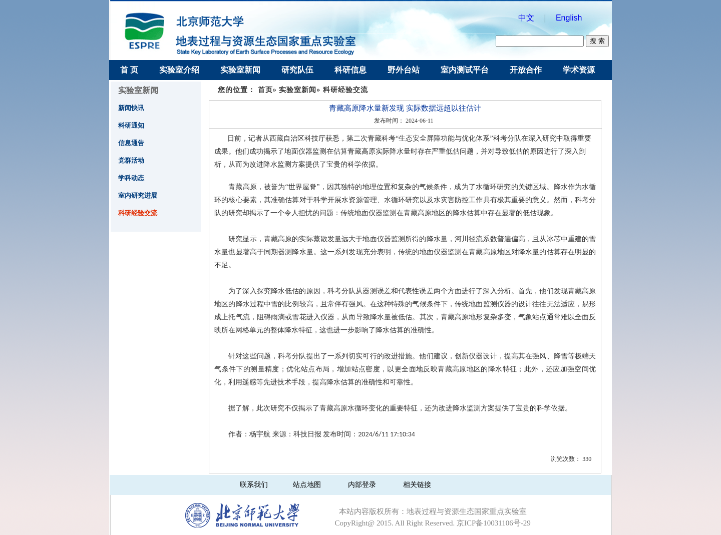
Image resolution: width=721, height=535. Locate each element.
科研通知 (131, 125)
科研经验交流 (137, 213)
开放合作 (526, 70)
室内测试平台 (465, 70)
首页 (265, 90)
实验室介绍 (179, 70)
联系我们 (254, 484)
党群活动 (131, 160)
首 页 (129, 70)
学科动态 (131, 178)
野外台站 (404, 70)
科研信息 (350, 70)
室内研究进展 (137, 195)
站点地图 (307, 484)
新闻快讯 (131, 108)
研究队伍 (297, 70)
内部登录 (362, 484)
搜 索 (597, 41)
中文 (526, 18)
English (571, 18)
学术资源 (579, 70)
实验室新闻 (240, 70)
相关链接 (417, 484)
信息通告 (131, 143)
